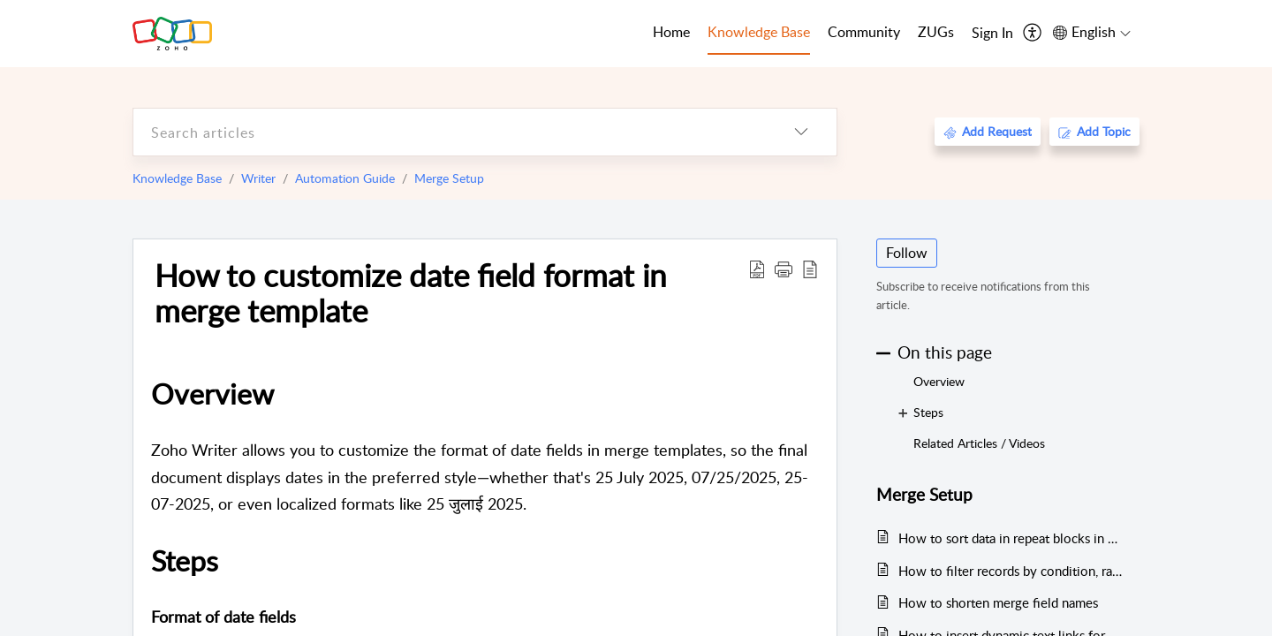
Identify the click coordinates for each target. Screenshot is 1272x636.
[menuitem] (992, 33)
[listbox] (801, 132)
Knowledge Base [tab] (759, 32)
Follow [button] (907, 252)
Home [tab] (671, 32)
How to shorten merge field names (998, 602)
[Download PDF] (757, 268)
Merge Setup (449, 178)
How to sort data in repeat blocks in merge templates (1010, 538)
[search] (449, 132)
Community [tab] (864, 32)
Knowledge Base (177, 178)
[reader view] (810, 268)
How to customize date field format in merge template (411, 292)
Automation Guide (345, 178)
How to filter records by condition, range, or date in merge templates (1010, 570)
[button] (783, 268)
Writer (258, 178)
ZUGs (936, 32)
